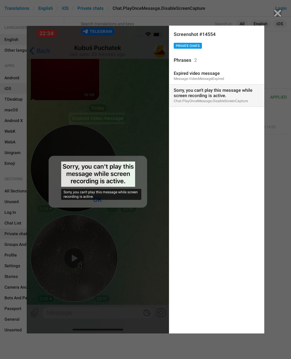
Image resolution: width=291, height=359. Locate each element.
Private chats (188, 46)
